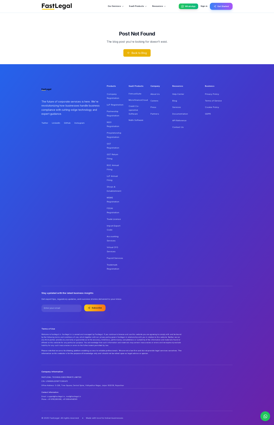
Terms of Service (213, 101)
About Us (155, 94)
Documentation (180, 114)
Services (176, 107)
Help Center (178, 94)
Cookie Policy (212, 107)
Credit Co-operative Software (134, 110)
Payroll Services (115, 258)
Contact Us (178, 127)
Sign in (204, 6)
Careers (154, 101)
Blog (174, 101)
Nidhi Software (136, 120)
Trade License (114, 219)
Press (153, 107)
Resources (159, 6)
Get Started (221, 6)
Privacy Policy (212, 94)
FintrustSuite (135, 94)
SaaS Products (138, 6)
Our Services (116, 6)
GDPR (208, 114)
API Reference (179, 120)
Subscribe (95, 308)
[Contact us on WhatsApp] (265, 416)
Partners (154, 114)
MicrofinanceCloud (137, 100)
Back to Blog (137, 52)
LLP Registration (115, 105)
